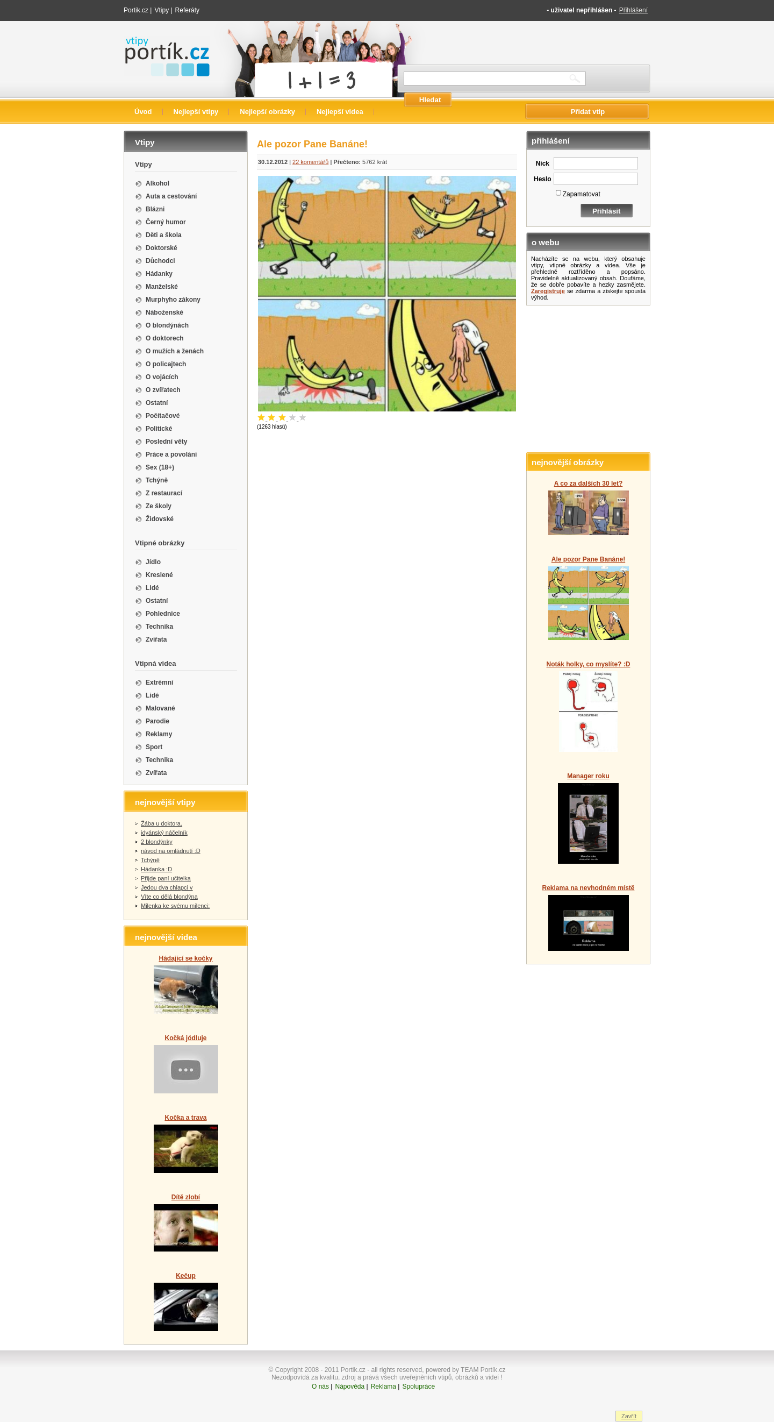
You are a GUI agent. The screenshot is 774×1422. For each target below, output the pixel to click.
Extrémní (159, 682)
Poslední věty (166, 441)
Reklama (383, 1386)
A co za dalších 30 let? (588, 483)
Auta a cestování (171, 196)
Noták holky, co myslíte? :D (588, 664)
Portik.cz (136, 10)
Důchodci (160, 261)
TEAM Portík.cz (483, 1370)
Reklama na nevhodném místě (588, 888)
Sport (154, 747)
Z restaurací (164, 493)
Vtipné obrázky (159, 543)
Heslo (542, 179)
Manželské (162, 286)
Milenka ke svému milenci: (175, 905)
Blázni (155, 209)
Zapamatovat (581, 194)
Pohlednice (163, 613)
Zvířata (156, 639)
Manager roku (588, 776)
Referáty (187, 10)
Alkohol (157, 183)
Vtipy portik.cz (154, 41)
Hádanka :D (156, 869)
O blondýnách (167, 325)
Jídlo (153, 562)
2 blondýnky (157, 841)
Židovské (160, 519)
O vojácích (162, 377)
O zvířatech (163, 390)
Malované (160, 708)
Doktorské (161, 248)
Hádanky (159, 274)
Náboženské (164, 312)
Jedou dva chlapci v (167, 887)
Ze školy (158, 506)
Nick (542, 163)
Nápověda (349, 1386)
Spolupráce (418, 1386)
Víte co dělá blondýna (169, 896)
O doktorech (165, 338)
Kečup (186, 1275)
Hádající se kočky (185, 958)
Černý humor (166, 222)
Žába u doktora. (161, 823)
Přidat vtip (588, 112)
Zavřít (628, 1416)
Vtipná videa (155, 663)
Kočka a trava (185, 1117)
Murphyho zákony (173, 299)
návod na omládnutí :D (170, 851)
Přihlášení (633, 10)
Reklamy (159, 734)
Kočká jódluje (185, 1038)
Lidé (152, 588)
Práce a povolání (171, 454)
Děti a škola (164, 235)
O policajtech (166, 364)
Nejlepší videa (340, 112)
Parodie (157, 721)
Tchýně (157, 480)
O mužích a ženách (175, 351)
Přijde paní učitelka (166, 878)
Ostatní (157, 403)
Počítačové (163, 416)
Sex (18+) (160, 467)
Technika (159, 626)
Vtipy (161, 10)
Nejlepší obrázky (267, 112)
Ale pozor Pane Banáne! (588, 559)
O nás (320, 1386)
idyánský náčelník (164, 832)
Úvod (143, 112)
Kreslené (159, 575)
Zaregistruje (548, 291)
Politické (159, 428)
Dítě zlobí (185, 1197)
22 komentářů (310, 162)
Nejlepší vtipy (196, 112)
